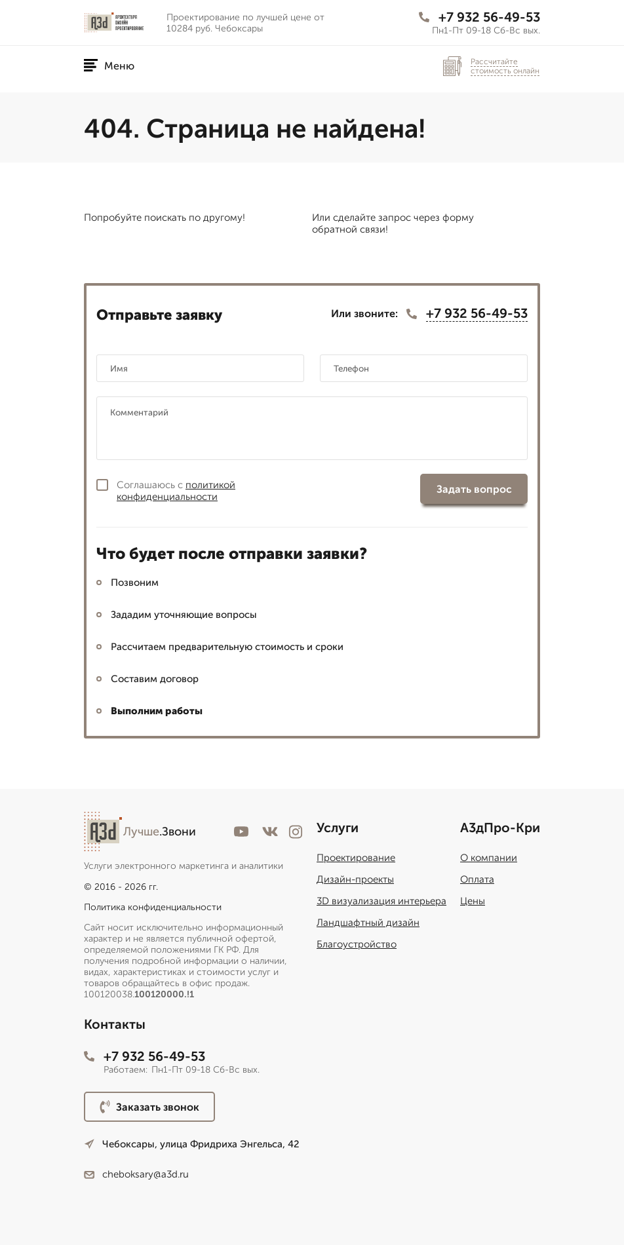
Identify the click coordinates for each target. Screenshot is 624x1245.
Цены (472, 901)
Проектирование (356, 858)
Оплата (477, 879)
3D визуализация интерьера (381, 901)
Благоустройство (357, 944)
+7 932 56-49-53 (479, 17)
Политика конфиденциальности (153, 907)
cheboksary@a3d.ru (136, 1174)
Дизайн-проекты (355, 879)
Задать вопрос (474, 489)
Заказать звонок (149, 1106)
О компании (488, 858)
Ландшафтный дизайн (368, 923)
